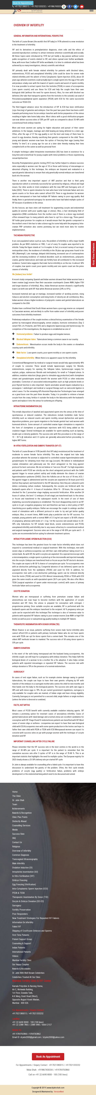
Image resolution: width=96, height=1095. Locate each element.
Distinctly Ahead (19, 821)
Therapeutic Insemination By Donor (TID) (30, 897)
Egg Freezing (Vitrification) (24, 884)
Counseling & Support (21, 943)
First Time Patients (20, 935)
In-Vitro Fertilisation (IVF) (23, 876)
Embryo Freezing (19, 880)
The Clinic (16, 796)
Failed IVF (16, 926)
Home (15, 791)
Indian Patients (18, 947)
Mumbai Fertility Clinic (21, 960)
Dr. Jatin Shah (18, 800)
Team (14, 804)
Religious (16, 846)
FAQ (14, 838)
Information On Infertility (22, 922)
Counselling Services (21, 825)
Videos (15, 956)
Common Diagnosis (20, 855)
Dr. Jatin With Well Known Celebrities (28, 973)
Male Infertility (18, 863)
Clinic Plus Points (19, 817)
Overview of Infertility (21, 850)
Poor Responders (20, 914)
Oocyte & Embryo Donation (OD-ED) (28, 901)
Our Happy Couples (20, 964)
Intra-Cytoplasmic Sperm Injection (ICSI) (30, 888)
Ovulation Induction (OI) (22, 867)
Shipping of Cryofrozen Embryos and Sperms (32, 930)
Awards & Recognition (22, 813)
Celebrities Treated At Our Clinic (26, 977)
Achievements (18, 808)
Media (15, 829)
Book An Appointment (22, 3)
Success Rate (18, 834)
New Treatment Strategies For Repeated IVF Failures (35, 918)
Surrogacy (16, 905)
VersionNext (59, 1092)
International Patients (21, 952)
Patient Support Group (22, 939)
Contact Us (17, 842)
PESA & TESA (18, 893)
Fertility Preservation (21, 909)
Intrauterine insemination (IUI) (25, 871)
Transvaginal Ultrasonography (25, 859)
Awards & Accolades (21, 968)
